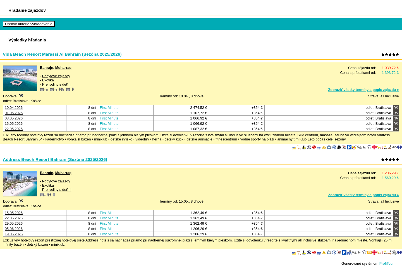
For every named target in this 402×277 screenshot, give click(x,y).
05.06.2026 (14, 229)
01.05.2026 (14, 113)
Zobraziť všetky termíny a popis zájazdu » (363, 90)
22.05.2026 (14, 129)
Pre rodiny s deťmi (56, 84)
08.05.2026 (14, 118)
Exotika (48, 80)
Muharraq (63, 67)
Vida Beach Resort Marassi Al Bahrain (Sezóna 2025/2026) (62, 54)
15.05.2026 (14, 123)
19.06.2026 (14, 234)
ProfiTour (386, 263)
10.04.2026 (14, 107)
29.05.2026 (14, 223)
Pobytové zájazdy (56, 76)
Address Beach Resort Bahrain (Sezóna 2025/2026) (55, 159)
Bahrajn (46, 67)
